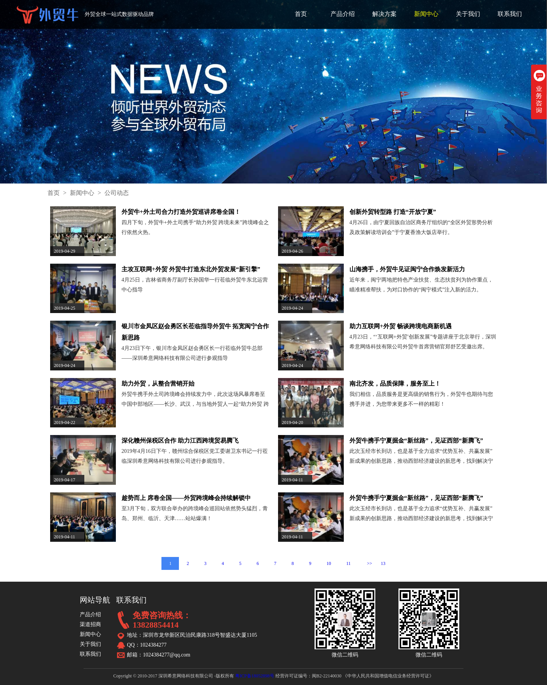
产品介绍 (342, 14)
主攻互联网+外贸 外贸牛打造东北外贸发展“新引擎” (191, 269)
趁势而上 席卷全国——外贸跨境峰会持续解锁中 (186, 498)
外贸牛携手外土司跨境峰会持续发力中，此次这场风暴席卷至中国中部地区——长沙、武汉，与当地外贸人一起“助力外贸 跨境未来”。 (195, 400)
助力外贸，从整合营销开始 (158, 383)
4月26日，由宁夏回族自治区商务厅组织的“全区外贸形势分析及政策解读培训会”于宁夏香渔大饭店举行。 (421, 227)
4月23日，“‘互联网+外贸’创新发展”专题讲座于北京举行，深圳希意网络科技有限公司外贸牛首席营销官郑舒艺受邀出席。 (422, 342)
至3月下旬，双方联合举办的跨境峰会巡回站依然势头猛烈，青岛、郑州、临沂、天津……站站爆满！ (195, 513)
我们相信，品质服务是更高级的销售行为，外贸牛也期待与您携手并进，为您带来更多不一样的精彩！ (421, 399)
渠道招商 (90, 624)
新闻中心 (426, 14)
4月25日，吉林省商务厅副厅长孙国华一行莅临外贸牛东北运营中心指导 (195, 285)
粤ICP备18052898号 (254, 676)
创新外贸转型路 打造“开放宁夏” (392, 212)
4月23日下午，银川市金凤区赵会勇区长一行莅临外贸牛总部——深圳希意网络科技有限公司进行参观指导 (192, 353)
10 (328, 563)
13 (383, 563)
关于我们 (468, 14)
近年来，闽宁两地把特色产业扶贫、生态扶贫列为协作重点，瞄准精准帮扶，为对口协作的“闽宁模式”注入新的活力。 (421, 285)
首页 (301, 14)
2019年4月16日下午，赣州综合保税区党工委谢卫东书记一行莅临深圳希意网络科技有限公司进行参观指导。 (195, 456)
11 (348, 563)
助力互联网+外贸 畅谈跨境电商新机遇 (400, 326)
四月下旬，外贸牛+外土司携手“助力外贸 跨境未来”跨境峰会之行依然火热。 (195, 227)
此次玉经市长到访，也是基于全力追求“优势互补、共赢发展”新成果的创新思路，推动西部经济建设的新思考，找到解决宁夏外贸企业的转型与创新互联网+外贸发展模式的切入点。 (421, 457)
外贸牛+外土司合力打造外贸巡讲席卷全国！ (181, 212)
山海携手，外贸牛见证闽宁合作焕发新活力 (407, 269)
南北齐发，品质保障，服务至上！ (395, 383)
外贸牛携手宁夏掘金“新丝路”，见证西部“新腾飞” (416, 440)
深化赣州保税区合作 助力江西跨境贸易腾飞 (180, 440)
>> (369, 563)
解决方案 (384, 14)
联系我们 (510, 14)
